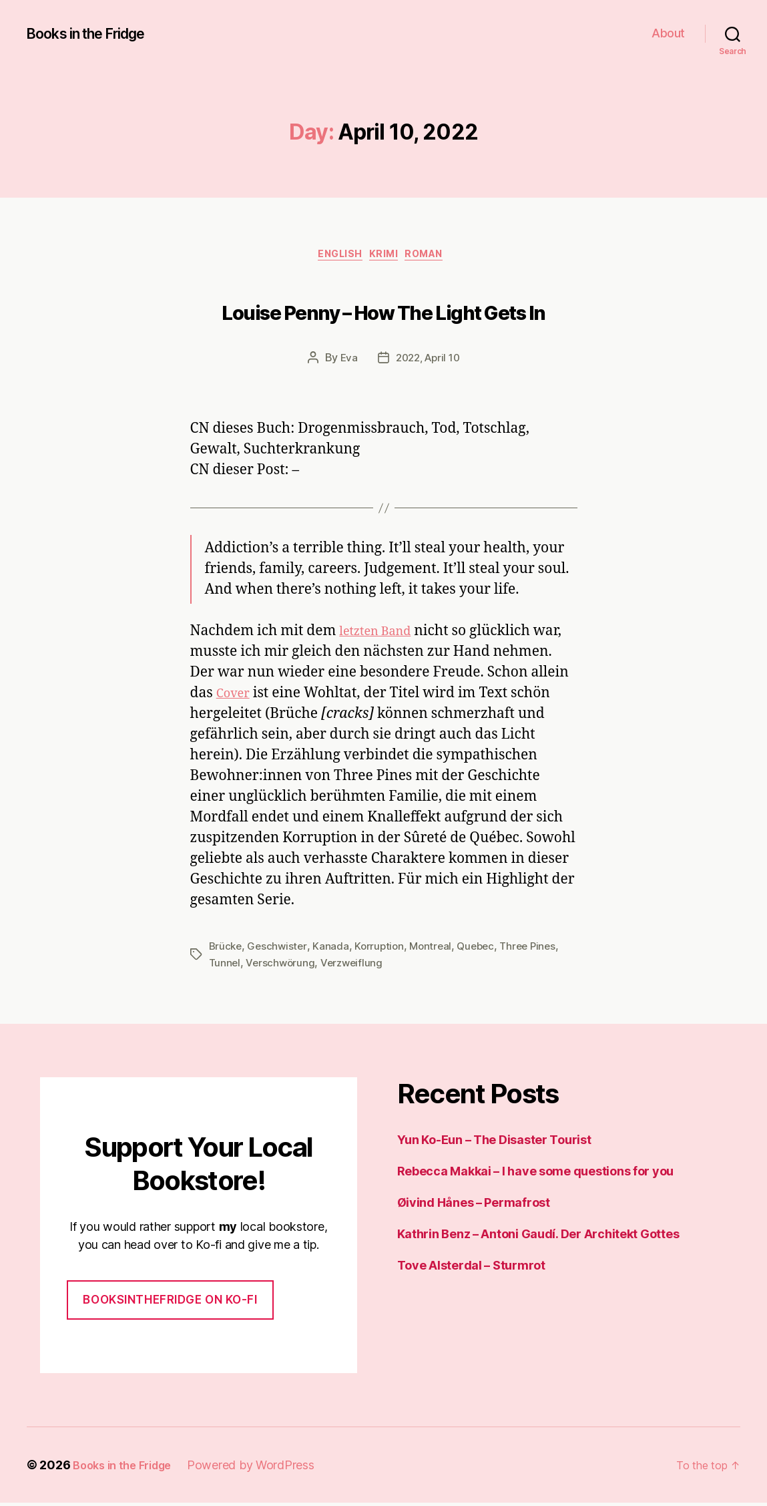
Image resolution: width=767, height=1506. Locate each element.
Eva (345, 361)
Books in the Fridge (96, 33)
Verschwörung (282, 965)
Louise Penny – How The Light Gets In (383, 311)
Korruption (383, 949)
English (334, 257)
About (668, 33)
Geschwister (279, 949)
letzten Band (381, 635)
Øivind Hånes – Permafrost (473, 1206)
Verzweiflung (356, 965)
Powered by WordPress (262, 1468)
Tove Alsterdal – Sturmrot (471, 1269)
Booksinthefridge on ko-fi (170, 1303)
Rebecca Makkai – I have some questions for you (535, 1174)
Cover (235, 697)
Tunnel (225, 965)
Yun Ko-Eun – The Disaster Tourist (494, 1143)
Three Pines (538, 949)
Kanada (334, 949)
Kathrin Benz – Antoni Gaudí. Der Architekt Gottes (538, 1237)
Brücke (226, 949)
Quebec (483, 949)
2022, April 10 (428, 361)
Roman (435, 257)
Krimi (386, 257)
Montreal (437, 949)
